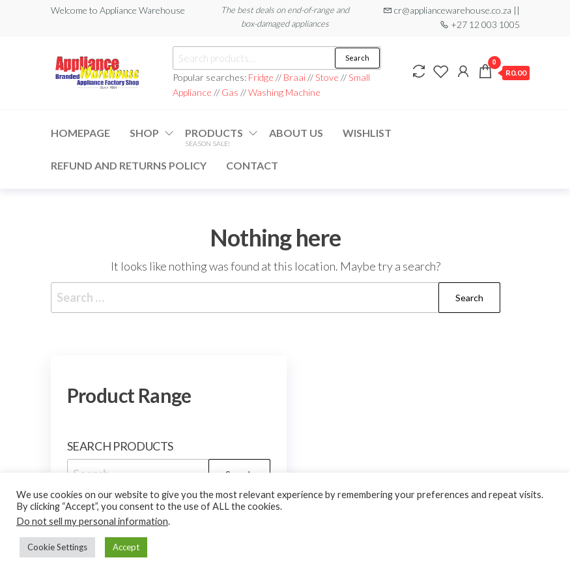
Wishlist (367, 132)
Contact (252, 165)
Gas (229, 92)
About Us (296, 132)
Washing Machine (284, 92)
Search (357, 57)
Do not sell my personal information (92, 521)
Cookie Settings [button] (57, 547)
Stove (327, 77)
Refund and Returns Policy (129, 165)
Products (214, 136)
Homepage (80, 132)
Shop (144, 132)
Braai (294, 77)
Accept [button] (126, 547)
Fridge (262, 77)
